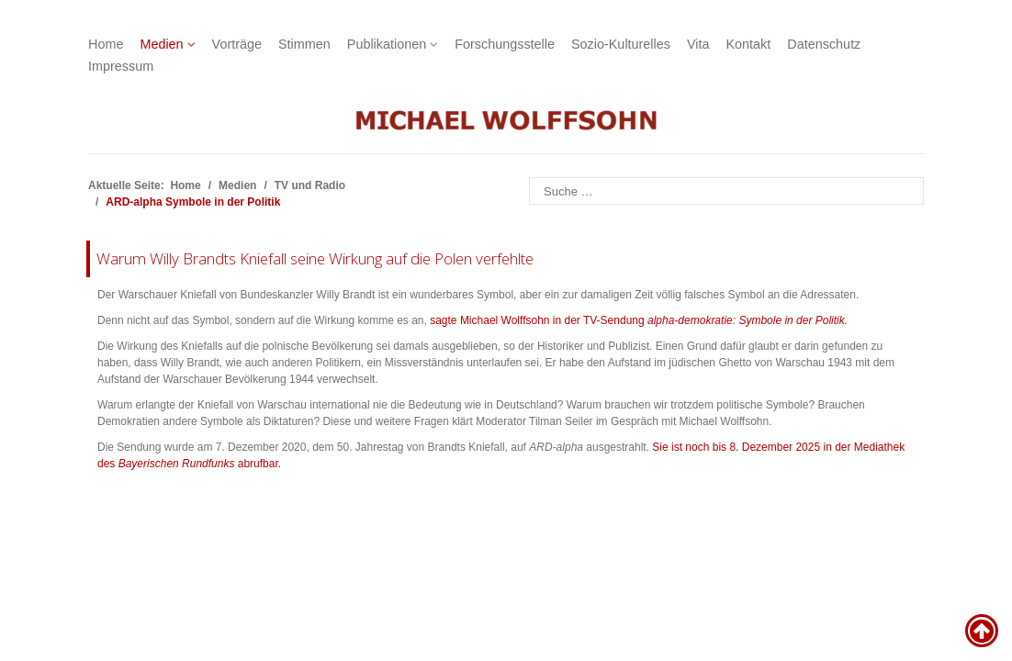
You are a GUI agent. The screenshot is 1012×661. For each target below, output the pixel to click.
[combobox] (726, 191)
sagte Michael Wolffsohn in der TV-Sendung (639, 320)
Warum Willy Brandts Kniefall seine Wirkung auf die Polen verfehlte (315, 258)
